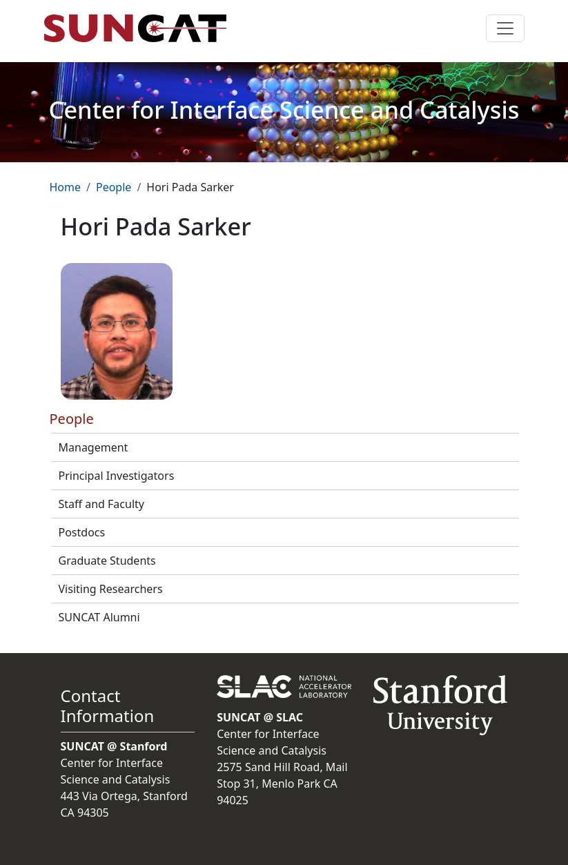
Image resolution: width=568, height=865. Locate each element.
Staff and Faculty (101, 504)
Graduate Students (107, 560)
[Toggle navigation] (505, 28)
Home (65, 187)
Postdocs (82, 532)
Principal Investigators (117, 475)
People (113, 187)
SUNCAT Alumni (99, 617)
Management (93, 447)
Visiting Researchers (111, 588)
